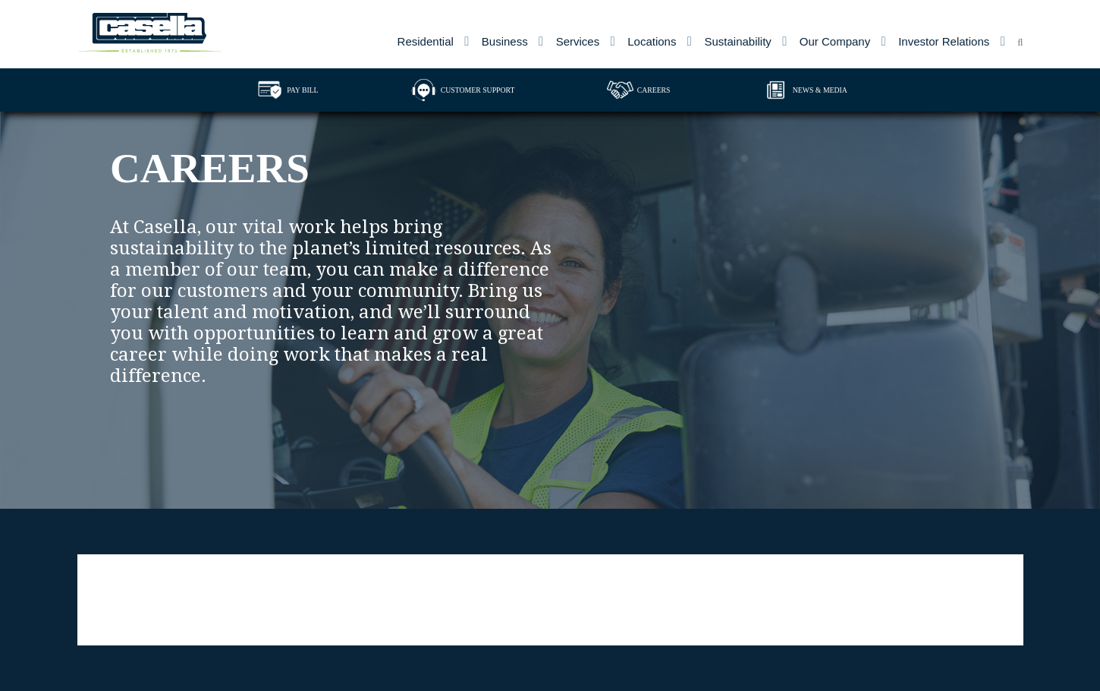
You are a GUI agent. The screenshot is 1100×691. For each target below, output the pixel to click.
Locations (651, 41)
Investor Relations (943, 41)
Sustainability (737, 41)
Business (505, 41)
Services (578, 41)
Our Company (835, 41)
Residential (426, 41)
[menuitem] (433, 41)
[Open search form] (1020, 38)
